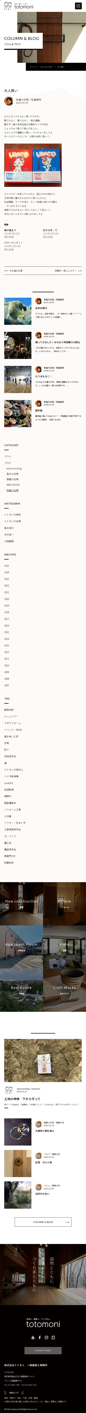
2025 (6, 565)
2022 (6, 585)
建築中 (7, 796)
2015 (6, 632)
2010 (6, 665)
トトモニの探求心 (13, 769)
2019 (6, 605)
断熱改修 (9, 709)
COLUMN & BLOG (43, 1222)
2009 (6, 672)
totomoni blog (14, 468)
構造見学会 (10, 849)
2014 (6, 638)
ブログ (7, 463)
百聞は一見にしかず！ (66, 270)
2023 (6, 579)
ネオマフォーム (12, 723)
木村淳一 (9, 534)
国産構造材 (10, 803)
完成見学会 (10, 756)
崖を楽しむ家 (11, 736)
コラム (7, 456)
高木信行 (9, 528)
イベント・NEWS (13, 729)
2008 (6, 678)
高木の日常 (12, 474)
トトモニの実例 (12, 514)
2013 (6, 645)
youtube (8, 783)
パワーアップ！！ (13, 242)
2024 (6, 572)
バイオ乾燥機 (11, 776)
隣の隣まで (10, 230)
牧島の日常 (12, 490)
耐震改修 (9, 862)
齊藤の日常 (12, 479)
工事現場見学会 (12, 829)
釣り (6, 749)
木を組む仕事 (15, 270)
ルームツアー (11, 716)
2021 (6, 592)
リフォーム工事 (12, 809)
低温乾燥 (9, 789)
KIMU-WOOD (13, 484)
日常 (6, 743)
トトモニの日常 (12, 521)
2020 (6, 599)
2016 (6, 625)
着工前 (7, 842)
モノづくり (10, 836)
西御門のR (9, 856)
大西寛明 (9, 541)
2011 (6, 658)
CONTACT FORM (43, 1350)
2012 (6, 652)
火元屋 (7, 816)
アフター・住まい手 (15, 822)
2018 (6, 612)
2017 (6, 618)
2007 (6, 685)
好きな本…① (50, 230)
